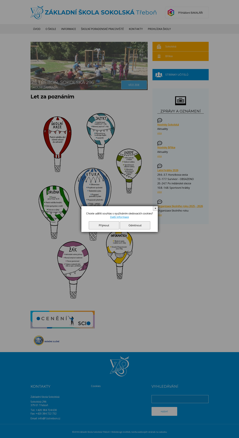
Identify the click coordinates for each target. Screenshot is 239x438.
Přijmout (104, 225)
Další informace (119, 217)
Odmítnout (135, 225)
